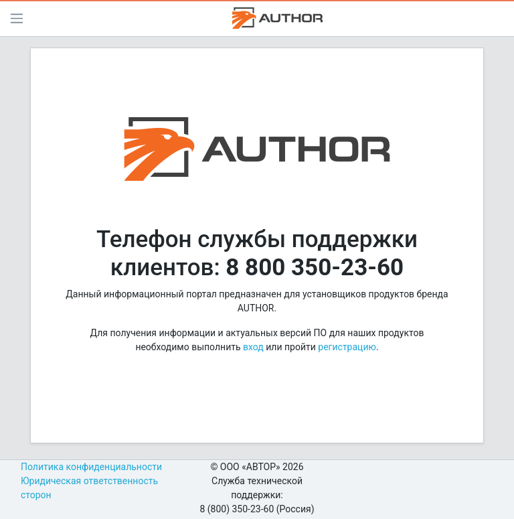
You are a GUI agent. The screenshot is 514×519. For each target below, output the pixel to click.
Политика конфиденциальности (91, 466)
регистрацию (347, 347)
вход (253, 347)
